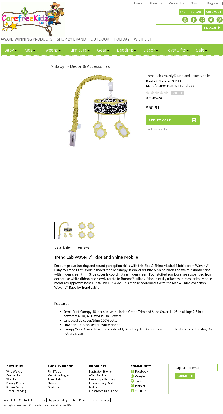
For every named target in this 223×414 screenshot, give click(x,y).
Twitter (139, 381)
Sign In (195, 3)
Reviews (83, 247)
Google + (141, 376)
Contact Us (176, 3)
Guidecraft (55, 387)
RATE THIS (177, 93)
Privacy (40, 400)
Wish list (11, 379)
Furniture (79, 50)
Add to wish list (158, 129)
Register (213, 3)
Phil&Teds (54, 371)
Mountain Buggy (58, 375)
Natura (52, 383)
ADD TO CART (160, 120)
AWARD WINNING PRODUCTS (26, 39)
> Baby (57, 66)
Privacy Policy (15, 383)
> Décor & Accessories (88, 66)
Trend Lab (186, 85)
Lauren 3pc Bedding (102, 379)
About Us (156, 3)
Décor (151, 50)
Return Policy (14, 387)
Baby (10, 50)
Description (63, 247)
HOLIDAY (121, 39)
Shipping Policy (57, 400)
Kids (30, 50)
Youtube (140, 390)
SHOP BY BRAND (71, 39)
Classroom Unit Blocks (103, 391)
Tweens (52, 50)
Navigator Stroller (100, 371)
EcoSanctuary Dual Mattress (101, 385)
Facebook (141, 371)
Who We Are (14, 371)
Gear (103, 50)
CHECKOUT (213, 12)
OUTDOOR (100, 39)
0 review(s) (154, 98)
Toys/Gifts (177, 50)
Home (138, 3)
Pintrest (140, 385)
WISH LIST (143, 39)
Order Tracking (16, 391)
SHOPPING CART (191, 12)
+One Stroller (97, 375)
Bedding (127, 50)
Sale (202, 50)
